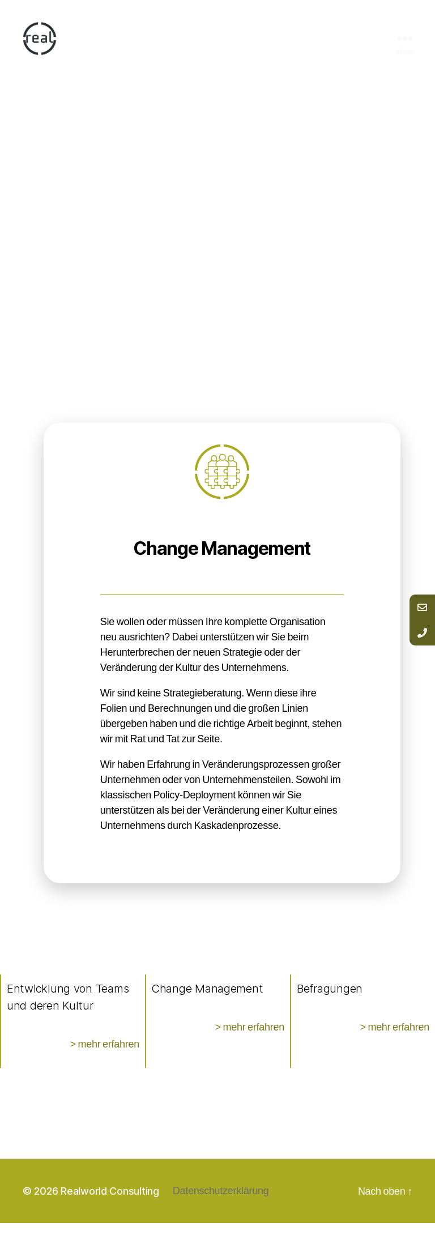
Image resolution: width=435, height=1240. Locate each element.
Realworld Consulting (110, 1208)
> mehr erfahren (104, 1061)
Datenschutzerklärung (221, 1208)
